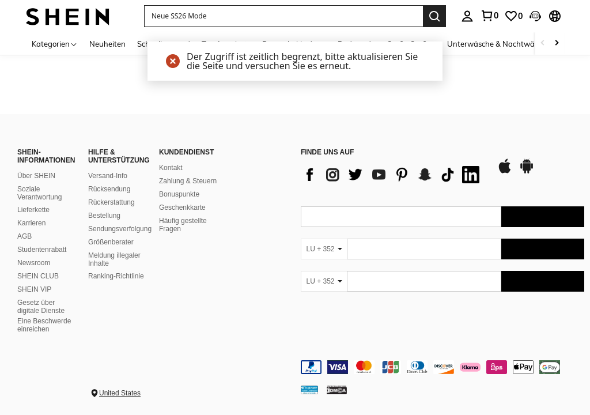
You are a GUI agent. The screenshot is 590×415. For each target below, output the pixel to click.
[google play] (527, 172)
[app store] (505, 172)
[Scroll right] (557, 43)
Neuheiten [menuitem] (107, 43)
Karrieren (31, 223)
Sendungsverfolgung (120, 229)
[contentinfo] (442, 367)
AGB (24, 236)
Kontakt (171, 168)
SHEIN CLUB (38, 276)
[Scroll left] (543, 43)
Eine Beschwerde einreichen (44, 325)
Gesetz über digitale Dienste (41, 307)
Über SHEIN (36, 176)
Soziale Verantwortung (39, 193)
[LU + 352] (324, 249)
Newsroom (33, 263)
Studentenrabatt (41, 250)
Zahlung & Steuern (188, 181)
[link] (489, 15)
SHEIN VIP (34, 289)
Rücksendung (109, 189)
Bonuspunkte (179, 194)
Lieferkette (33, 210)
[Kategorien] (55, 43)
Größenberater (111, 242)
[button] (283, 16)
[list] (393, 174)
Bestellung (104, 216)
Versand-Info (107, 176)
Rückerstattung (111, 202)
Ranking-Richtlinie (116, 276)
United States (120, 393)
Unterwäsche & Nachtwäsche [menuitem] (498, 43)
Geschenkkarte (182, 207)
